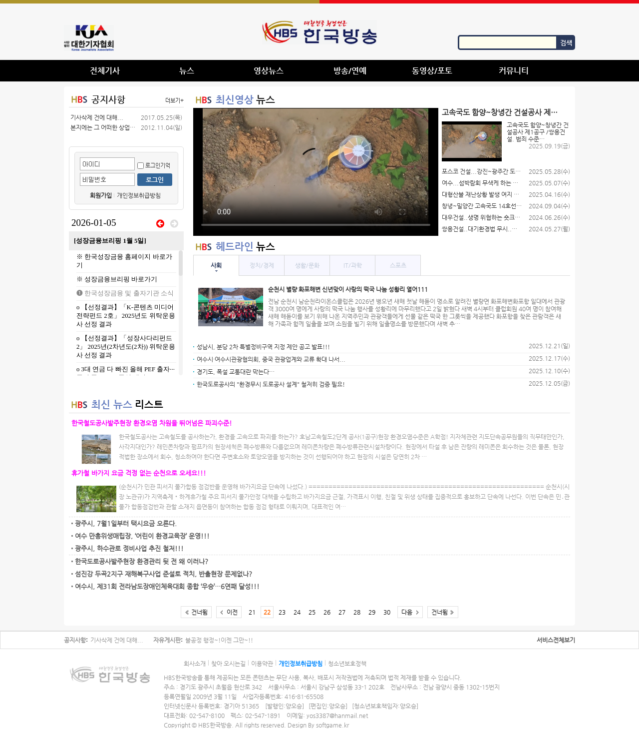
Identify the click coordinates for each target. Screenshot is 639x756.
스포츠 (398, 265)
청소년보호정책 (347, 663)
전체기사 (105, 70)
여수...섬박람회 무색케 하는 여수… (482, 182)
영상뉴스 (269, 70)
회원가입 (101, 195)
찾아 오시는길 (228, 663)
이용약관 (262, 663)
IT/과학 (352, 265)
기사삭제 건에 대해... (96, 117)
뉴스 (186, 70)
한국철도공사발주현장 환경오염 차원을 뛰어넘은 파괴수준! (151, 423)
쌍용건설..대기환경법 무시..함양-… (482, 228)
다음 (406, 612)
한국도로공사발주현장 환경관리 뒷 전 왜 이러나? (141, 561)
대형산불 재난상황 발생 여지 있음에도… (482, 194)
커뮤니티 (514, 70)
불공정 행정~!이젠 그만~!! (219, 640)
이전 (232, 612)
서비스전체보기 (556, 640)
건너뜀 (199, 612)
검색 (566, 42)
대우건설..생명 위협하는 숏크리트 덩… (482, 217)
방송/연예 (349, 70)
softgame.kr (332, 725)
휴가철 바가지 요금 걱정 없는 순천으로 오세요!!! (138, 473)
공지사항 (108, 99)
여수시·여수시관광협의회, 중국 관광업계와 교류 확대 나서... (271, 359)
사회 (216, 265)
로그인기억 (153, 165)
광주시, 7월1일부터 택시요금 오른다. (126, 523)
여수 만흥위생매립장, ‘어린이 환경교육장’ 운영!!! (142, 536)
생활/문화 (307, 265)
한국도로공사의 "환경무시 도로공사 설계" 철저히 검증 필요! (271, 384)
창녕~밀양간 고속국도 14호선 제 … (482, 205)
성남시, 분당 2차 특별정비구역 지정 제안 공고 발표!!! (263, 346)
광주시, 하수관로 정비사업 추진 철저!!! (129, 548)
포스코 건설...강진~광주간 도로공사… (482, 171)
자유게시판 (167, 640)
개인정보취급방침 (139, 195)
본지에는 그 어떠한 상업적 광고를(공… (102, 127)
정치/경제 (262, 265)
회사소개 (195, 663)
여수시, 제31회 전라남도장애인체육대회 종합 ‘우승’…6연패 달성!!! (167, 586)
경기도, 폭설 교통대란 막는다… (236, 371)
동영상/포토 (432, 70)
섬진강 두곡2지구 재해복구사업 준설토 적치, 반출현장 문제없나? (163, 574)
